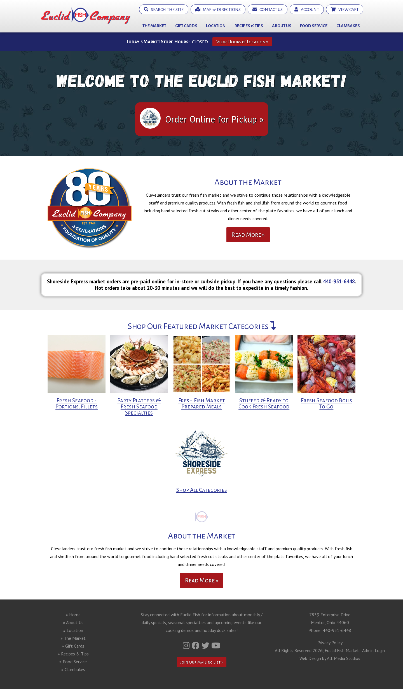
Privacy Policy (330, 642)
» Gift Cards (73, 646)
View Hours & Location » (242, 41)
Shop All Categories (201, 490)
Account (306, 9)
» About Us (73, 622)
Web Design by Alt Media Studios (329, 658)
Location (216, 25)
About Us (281, 25)
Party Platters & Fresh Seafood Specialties (139, 406)
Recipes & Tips (249, 25)
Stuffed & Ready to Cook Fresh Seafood (263, 404)
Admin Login (373, 650)
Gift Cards (186, 25)
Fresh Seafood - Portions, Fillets (76, 404)
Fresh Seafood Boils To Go (326, 404)
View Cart (345, 9)
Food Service (313, 25)
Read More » (248, 234)
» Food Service (73, 661)
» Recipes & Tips (73, 654)
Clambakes (348, 25)
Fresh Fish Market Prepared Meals (201, 404)
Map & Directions (218, 9)
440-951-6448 (339, 281)
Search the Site (164, 9)
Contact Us (267, 9)
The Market (154, 25)
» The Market (73, 638)
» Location (73, 630)
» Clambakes (73, 669)
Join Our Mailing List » (201, 662)
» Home (73, 614)
